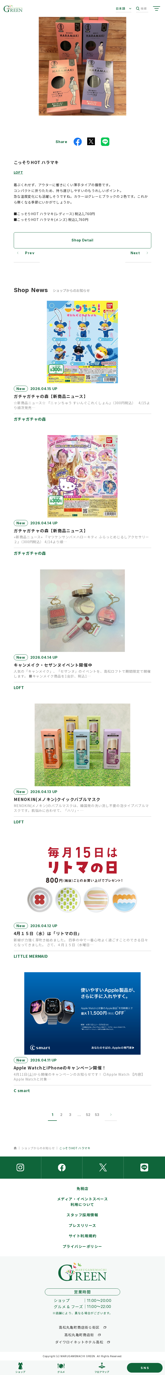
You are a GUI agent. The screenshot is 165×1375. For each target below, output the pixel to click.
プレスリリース (82, 1225)
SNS (145, 1368)
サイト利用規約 (83, 1235)
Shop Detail (82, 240)
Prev (29, 253)
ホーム (15, 1148)
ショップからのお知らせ (38, 1148)
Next (135, 253)
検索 (141, 8)
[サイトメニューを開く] (156, 8)
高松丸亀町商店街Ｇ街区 (79, 1327)
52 (88, 1115)
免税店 (83, 1188)
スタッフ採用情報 (82, 1214)
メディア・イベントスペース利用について (82, 1201)
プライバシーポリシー (82, 1246)
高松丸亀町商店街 (79, 1334)
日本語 (120, 8)
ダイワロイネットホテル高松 (79, 1342)
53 (97, 1115)
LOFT (18, 172)
